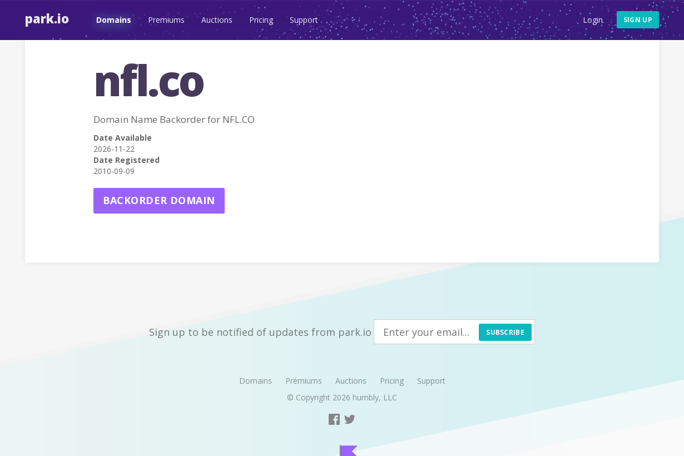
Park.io (47, 18)
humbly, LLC (375, 397)
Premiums (166, 19)
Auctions (216, 19)
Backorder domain (159, 200)
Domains (113, 19)
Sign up (637, 19)
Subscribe (505, 332)
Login (593, 19)
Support (304, 19)
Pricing (261, 19)
